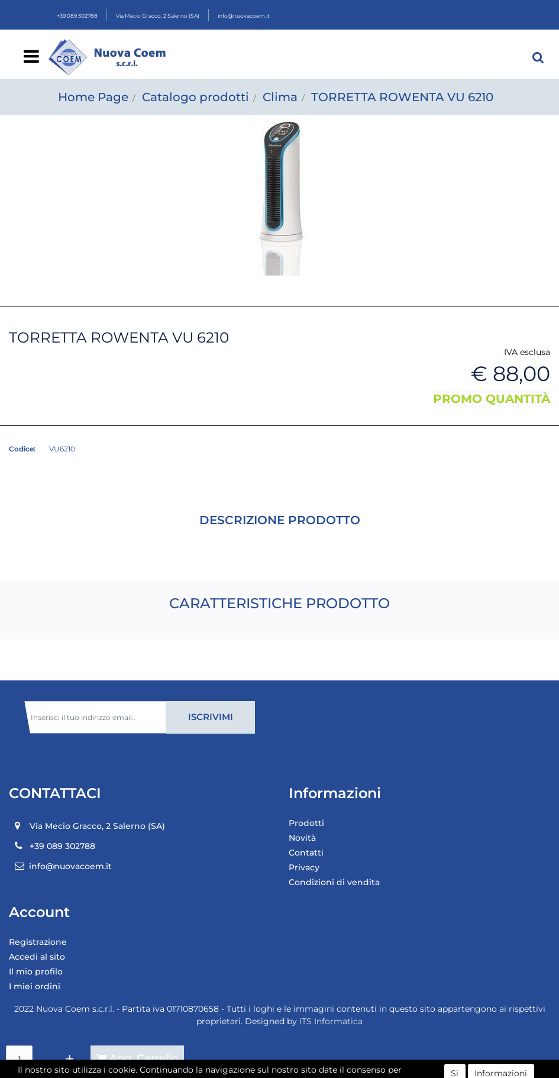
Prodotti (306, 823)
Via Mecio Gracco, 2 (157, 15)
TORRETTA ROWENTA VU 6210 (402, 97)
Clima (280, 97)
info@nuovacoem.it (244, 15)
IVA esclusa (527, 352)
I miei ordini (34, 986)
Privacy (304, 867)
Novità (302, 837)
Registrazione (38, 942)
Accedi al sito (37, 956)
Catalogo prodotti (195, 97)
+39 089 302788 (77, 15)
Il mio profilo (36, 971)
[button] (538, 57)
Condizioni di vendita (334, 882)
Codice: (22, 448)
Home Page (93, 97)
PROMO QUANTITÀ (491, 399)
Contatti (306, 852)
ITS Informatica (331, 1021)
